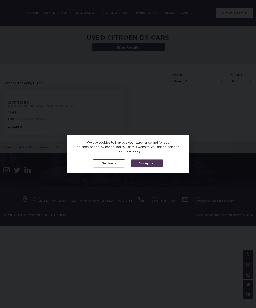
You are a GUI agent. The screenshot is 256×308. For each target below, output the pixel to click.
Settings (109, 164)
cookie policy (130, 151)
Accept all (146, 164)
